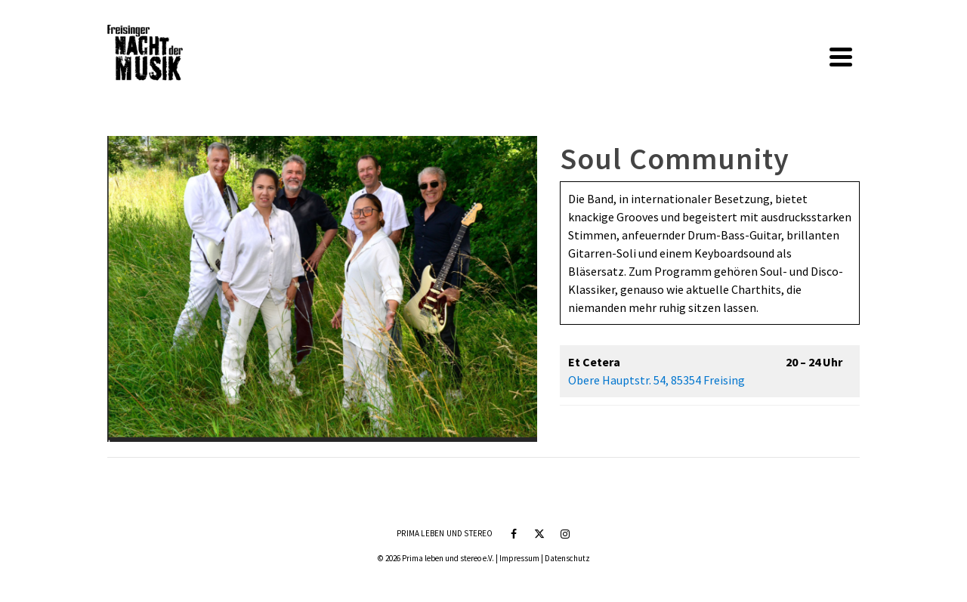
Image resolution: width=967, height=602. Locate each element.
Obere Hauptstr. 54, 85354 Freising (656, 379)
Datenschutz (567, 558)
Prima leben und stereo (445, 533)
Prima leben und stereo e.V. (448, 558)
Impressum (519, 558)
